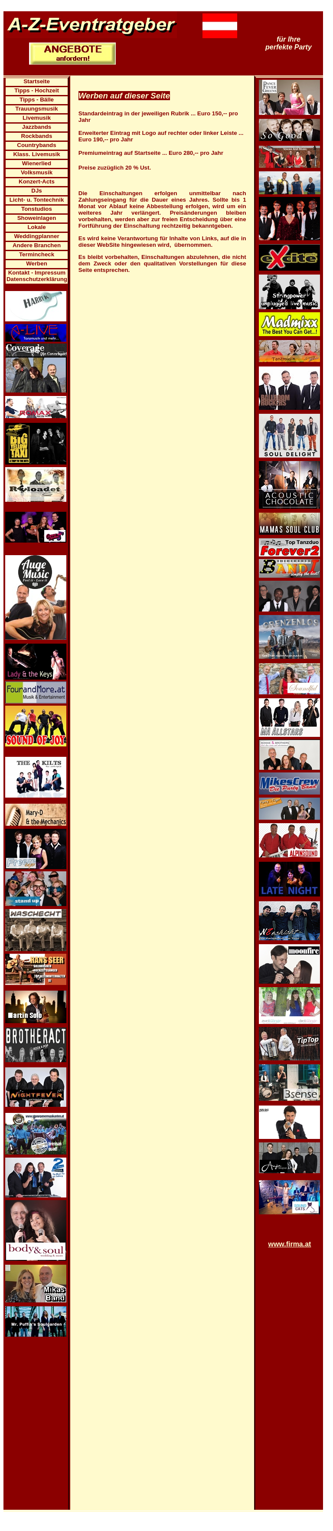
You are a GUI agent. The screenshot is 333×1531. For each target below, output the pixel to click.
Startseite (36, 81)
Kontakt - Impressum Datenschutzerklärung (37, 275)
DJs (36, 190)
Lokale (36, 227)
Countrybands (36, 145)
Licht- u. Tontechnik (37, 199)
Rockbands (36, 136)
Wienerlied (36, 163)
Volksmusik (36, 172)
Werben (36, 263)
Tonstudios (36, 209)
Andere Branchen (37, 245)
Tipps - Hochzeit (36, 90)
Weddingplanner (36, 236)
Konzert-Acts (37, 181)
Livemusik (37, 117)
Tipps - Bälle (37, 99)
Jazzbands (36, 127)
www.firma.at (289, 1244)
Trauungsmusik (36, 108)
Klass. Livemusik (36, 154)
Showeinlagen (36, 218)
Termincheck (36, 254)
